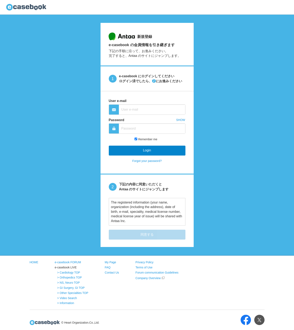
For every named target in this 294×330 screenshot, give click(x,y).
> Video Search (67, 298)
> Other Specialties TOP (72, 293)
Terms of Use (144, 267)
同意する (147, 234)
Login (147, 150)
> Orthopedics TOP (69, 277)
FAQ (107, 267)
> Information (65, 303)
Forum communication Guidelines (157, 272)
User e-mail (118, 101)
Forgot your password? (147, 161)
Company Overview (148, 278)
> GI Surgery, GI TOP (71, 287)
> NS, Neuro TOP (68, 282)
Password (116, 120)
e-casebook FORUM (68, 262)
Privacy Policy (144, 262)
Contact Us (112, 272)
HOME (34, 262)
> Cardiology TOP (68, 272)
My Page (110, 262)
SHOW (180, 120)
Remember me (147, 139)
